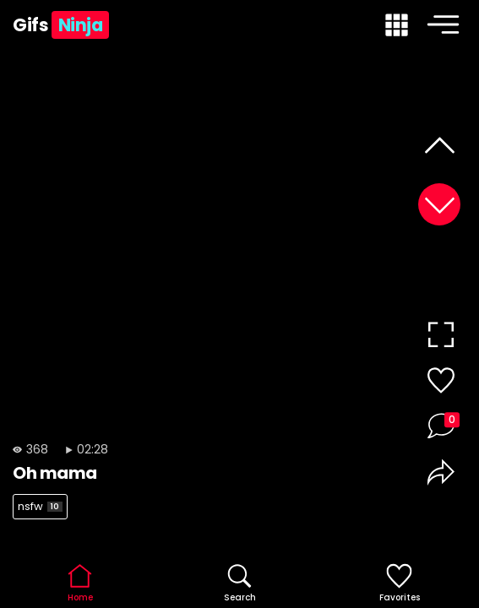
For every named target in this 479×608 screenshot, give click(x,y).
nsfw (40, 506)
